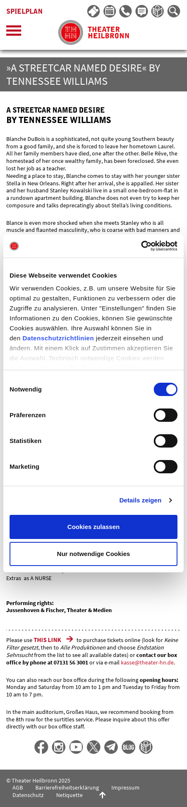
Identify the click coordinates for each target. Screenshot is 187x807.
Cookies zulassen (93, 526)
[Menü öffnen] (13, 32)
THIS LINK (48, 640)
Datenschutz (28, 795)
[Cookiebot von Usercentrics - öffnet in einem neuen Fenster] (141, 246)
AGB (17, 787)
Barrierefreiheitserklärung (67, 787)
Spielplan (24, 11)
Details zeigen (140, 500)
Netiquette (69, 795)
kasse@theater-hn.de (147, 662)
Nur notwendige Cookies (93, 553)
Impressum (125, 787)
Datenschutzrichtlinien (58, 338)
